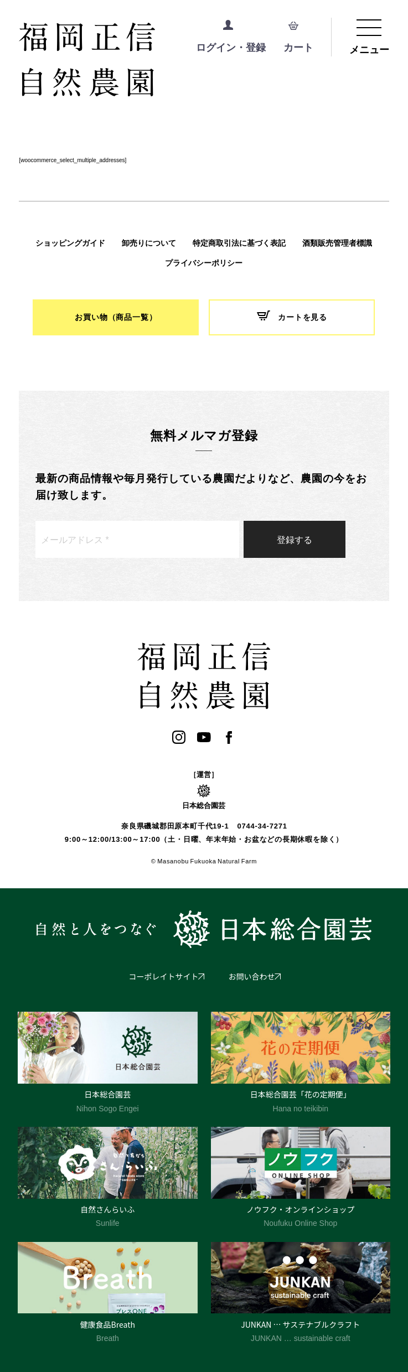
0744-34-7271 (262, 826)
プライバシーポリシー (203, 262)
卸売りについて (149, 243)
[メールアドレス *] (137, 539)
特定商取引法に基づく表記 (239, 243)
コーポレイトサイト (164, 976)
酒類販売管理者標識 (337, 243)
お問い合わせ (252, 976)
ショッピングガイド (70, 243)
